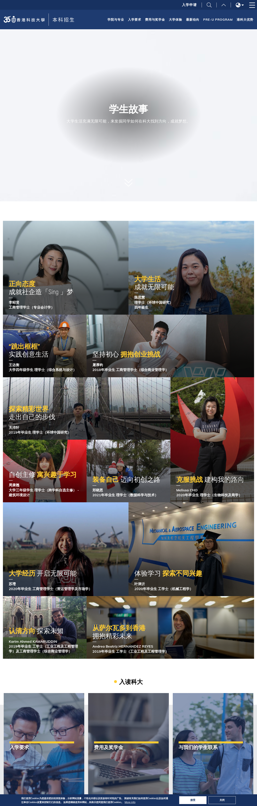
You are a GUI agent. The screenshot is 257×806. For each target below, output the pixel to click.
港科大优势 (245, 19)
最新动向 (192, 19)
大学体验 (175, 19)
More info (130, 802)
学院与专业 (115, 19)
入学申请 (189, 5)
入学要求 (134, 19)
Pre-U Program (218, 19)
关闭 (222, 800)
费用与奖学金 (155, 19)
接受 (192, 800)
